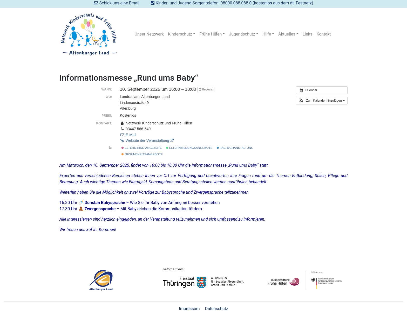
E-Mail (128, 135)
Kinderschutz (180, 34)
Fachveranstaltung (235, 147)
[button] (321, 100)
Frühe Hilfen (210, 34)
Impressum (189, 308)
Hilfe (266, 34)
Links (308, 34)
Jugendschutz (242, 34)
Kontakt (323, 34)
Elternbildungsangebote (189, 147)
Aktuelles (286, 34)
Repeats (206, 89)
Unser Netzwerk (149, 34)
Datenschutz (216, 308)
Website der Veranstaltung (147, 140)
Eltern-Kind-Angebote (141, 147)
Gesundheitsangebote (141, 154)
